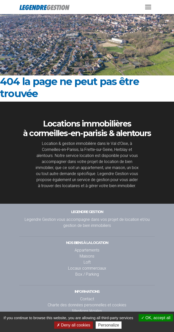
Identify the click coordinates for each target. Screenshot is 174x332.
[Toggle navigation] (148, 8)
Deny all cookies (73, 325)
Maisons (87, 256)
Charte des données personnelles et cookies (87, 304)
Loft (87, 262)
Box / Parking (87, 274)
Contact (87, 298)
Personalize (108, 325)
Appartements (87, 250)
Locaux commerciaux (87, 268)
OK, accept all (155, 318)
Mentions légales (87, 310)
